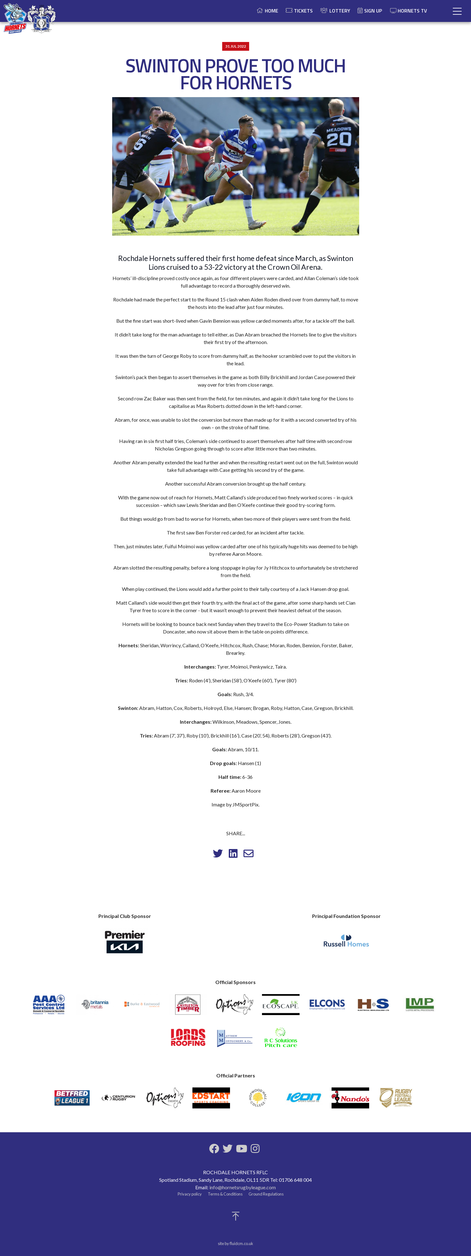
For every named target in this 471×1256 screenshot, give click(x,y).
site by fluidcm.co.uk (235, 1243)
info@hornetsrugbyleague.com (242, 1187)
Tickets (303, 10)
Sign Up (373, 10)
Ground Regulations (266, 1193)
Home (271, 10)
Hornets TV (408, 10)
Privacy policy (190, 1193)
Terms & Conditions (225, 1193)
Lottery (339, 10)
